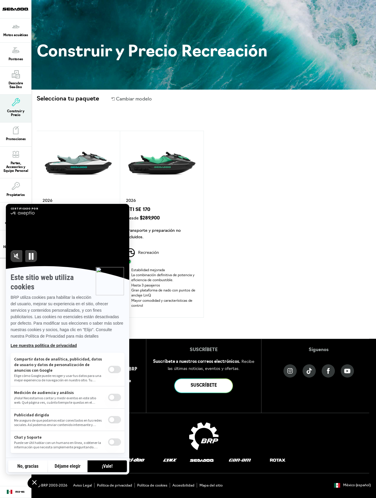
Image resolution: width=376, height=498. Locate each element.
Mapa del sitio (211, 485)
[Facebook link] (328, 371)
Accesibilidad (183, 485)
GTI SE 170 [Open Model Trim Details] (138, 209)
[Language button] (15, 492)
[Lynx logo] (170, 460)
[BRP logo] (204, 436)
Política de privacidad (114, 485)
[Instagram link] (290, 371)
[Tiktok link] (309, 371)
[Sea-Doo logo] (15, 9)
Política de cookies (152, 485)
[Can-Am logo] (240, 460)
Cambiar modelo (132, 99)
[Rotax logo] (278, 460)
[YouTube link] (347, 371)
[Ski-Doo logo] (134, 460)
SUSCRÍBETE (204, 385)
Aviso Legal (82, 485)
